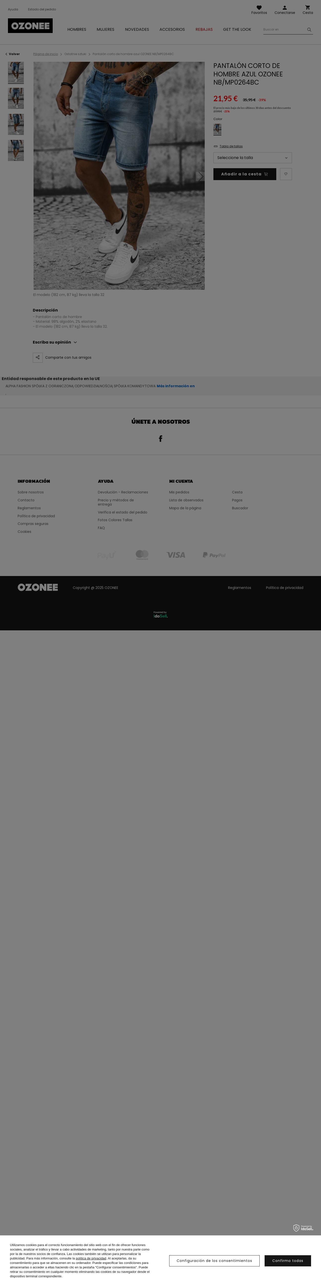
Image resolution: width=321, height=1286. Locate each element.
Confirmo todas (287, 1260)
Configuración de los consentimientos (214, 1260)
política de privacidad (91, 1258)
